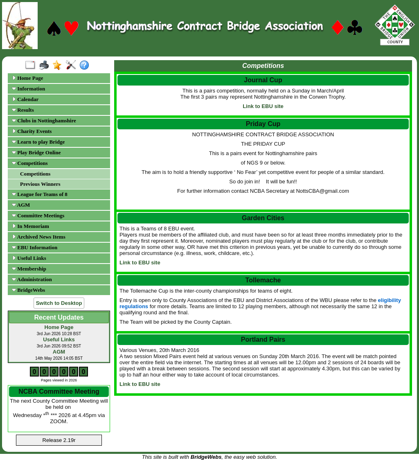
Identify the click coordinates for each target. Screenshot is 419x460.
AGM (21, 205)
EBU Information (34, 247)
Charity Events (32, 131)
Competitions (30, 163)
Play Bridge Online (36, 152)
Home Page (27, 78)
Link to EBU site (263, 106)
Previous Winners (40, 184)
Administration (32, 279)
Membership (29, 269)
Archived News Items (38, 237)
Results (23, 110)
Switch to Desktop (59, 303)
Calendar (25, 99)
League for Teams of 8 (40, 194)
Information (28, 89)
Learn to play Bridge (38, 142)
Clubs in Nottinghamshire (44, 120)
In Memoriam (30, 226)
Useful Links (29, 258)
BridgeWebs (28, 290)
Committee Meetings (38, 215)
